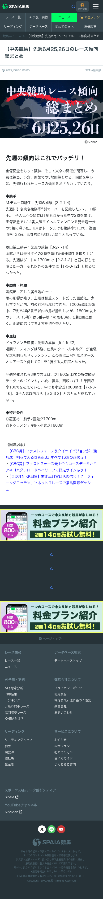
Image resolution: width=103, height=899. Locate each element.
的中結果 (11, 694)
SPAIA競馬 (47, 880)
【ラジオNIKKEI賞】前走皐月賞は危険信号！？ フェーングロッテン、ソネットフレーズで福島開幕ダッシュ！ (50, 483)
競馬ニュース (12, 35)
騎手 (8, 746)
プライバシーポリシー (69, 688)
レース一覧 (13, 17)
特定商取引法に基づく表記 (72, 700)
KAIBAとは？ (14, 718)
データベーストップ (68, 660)
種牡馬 (9, 758)
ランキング (12, 700)
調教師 (9, 752)
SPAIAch (13, 811)
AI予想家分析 (14, 688)
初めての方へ (64, 26)
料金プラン (62, 746)
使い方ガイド (63, 758)
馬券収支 (90, 26)
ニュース (64, 17)
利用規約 (60, 694)
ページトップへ (51, 638)
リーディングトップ (18, 739)
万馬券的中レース (17, 706)
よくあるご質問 (65, 764)
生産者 (9, 764)
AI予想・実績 (38, 17)
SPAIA (11, 797)
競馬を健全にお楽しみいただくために (51, 871)
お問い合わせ (63, 712)
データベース (38, 26)
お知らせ (60, 739)
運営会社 (60, 706)
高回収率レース (15, 712)
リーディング (13, 26)
